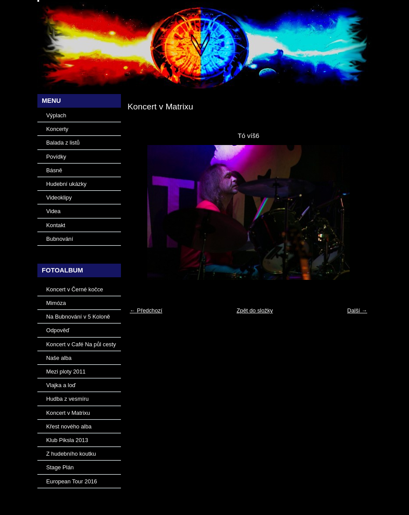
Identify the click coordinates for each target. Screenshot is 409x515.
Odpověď (57, 330)
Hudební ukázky (66, 184)
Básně (54, 170)
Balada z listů (63, 142)
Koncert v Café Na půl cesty (81, 344)
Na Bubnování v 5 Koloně (78, 316)
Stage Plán (60, 467)
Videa (53, 211)
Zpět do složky (255, 310)
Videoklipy (59, 197)
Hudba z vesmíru (67, 398)
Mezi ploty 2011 (66, 371)
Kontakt (55, 225)
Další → (357, 310)
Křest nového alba (68, 426)
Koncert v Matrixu (68, 413)
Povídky (56, 156)
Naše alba (59, 358)
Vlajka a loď (61, 385)
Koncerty (57, 129)
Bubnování (59, 239)
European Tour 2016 (71, 481)
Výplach (56, 115)
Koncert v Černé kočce (74, 289)
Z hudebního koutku (71, 453)
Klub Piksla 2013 (67, 440)
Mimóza (56, 303)
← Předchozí (146, 310)
